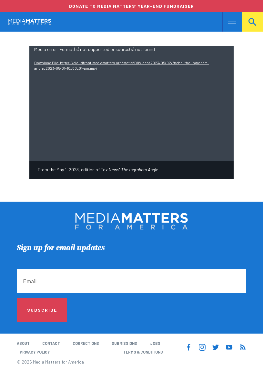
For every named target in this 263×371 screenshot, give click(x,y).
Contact (51, 343)
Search (252, 21)
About (23, 343)
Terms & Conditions (143, 352)
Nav (228, 21)
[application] (131, 103)
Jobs (155, 343)
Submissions (124, 343)
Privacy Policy (35, 352)
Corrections (86, 343)
